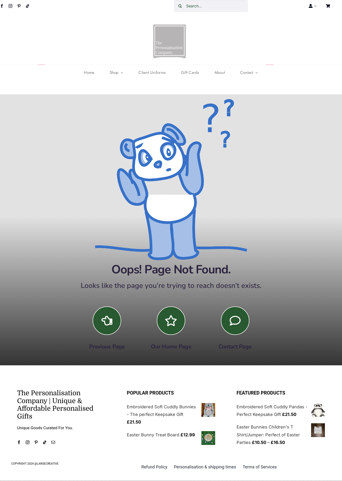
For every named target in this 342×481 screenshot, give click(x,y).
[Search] (180, 6)
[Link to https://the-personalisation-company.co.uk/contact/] (235, 320)
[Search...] (211, 6)
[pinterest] (19, 6)
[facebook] (19, 442)
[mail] (53, 442)
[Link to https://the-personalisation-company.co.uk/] (171, 320)
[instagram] (10, 6)
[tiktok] (27, 6)
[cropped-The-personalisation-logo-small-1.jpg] (169, 26)
